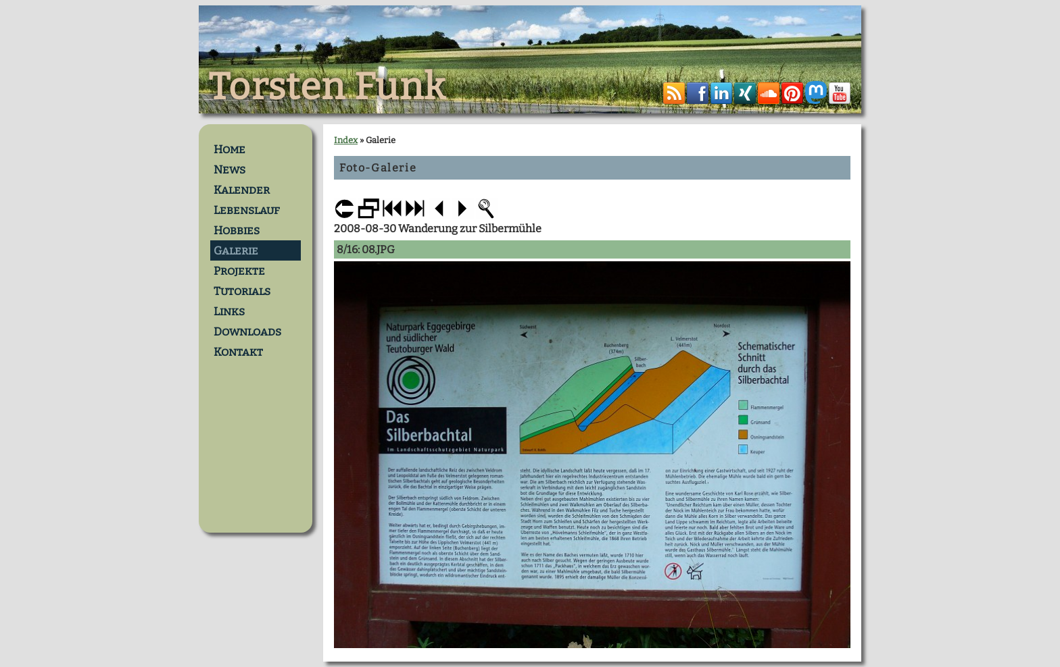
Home (229, 149)
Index (346, 140)
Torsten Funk (327, 87)
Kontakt (238, 351)
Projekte (239, 270)
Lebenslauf (247, 210)
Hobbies (237, 230)
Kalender (242, 189)
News (229, 169)
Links (229, 311)
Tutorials (242, 291)
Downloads (247, 331)
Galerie (236, 250)
